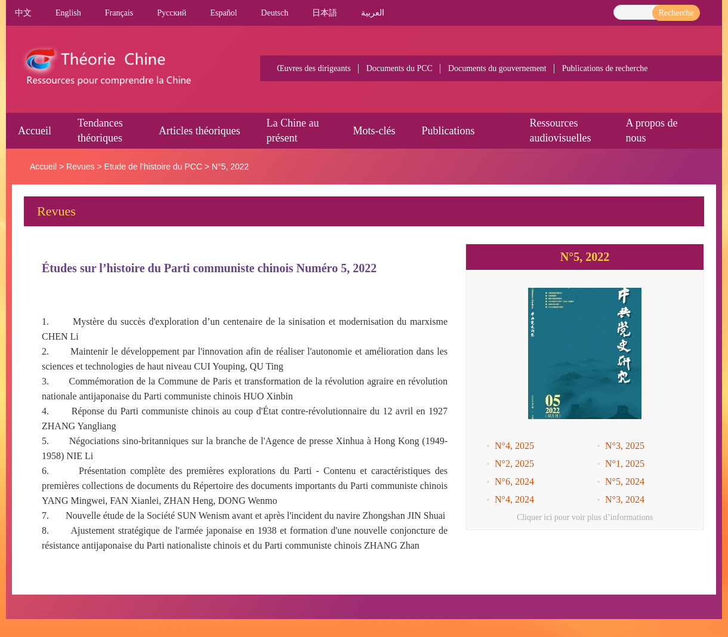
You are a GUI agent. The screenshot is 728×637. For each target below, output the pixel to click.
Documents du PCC (399, 68)
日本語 (324, 12)
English (68, 12)
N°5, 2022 (230, 166)
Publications (447, 131)
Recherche (675, 12)
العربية (372, 12)
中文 (23, 12)
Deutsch (274, 12)
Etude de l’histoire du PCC (153, 166)
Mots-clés (374, 131)
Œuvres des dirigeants (314, 68)
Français (119, 12)
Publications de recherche (605, 68)
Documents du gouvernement (497, 68)
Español (223, 12)
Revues (80, 166)
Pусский (171, 12)
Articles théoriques (199, 131)
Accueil (34, 131)
